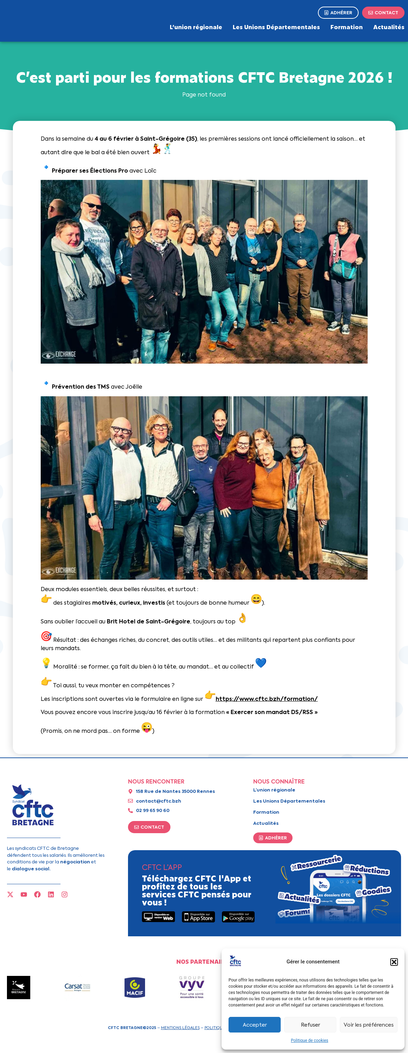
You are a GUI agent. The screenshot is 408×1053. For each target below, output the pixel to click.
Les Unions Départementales (276, 27)
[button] (394, 962)
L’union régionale (196, 27)
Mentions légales (180, 1027)
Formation (346, 27)
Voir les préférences (369, 1024)
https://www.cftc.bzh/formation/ (267, 699)
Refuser (310, 1024)
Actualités (389, 27)
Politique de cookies (309, 1040)
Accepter (255, 1024)
